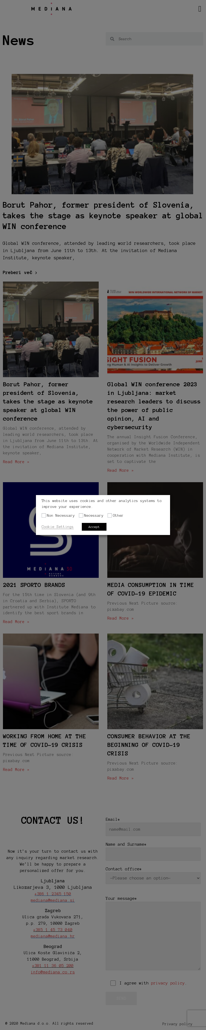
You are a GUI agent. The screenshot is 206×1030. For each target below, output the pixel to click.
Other (118, 516)
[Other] (110, 515)
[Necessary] (81, 515)
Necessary (94, 516)
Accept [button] (94, 527)
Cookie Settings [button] (58, 527)
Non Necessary (61, 516)
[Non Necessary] (44, 515)
